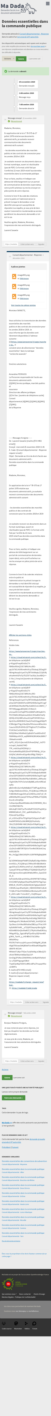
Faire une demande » (13, 1098)
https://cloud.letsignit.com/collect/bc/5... (29, 657)
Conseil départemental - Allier (13, 1172)
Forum (34, 1326)
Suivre (21, 59)
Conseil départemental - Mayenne (34, 33)
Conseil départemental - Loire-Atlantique (17, 1212)
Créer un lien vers (27, 244)
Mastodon (18, 1326)
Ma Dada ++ (7, 1122)
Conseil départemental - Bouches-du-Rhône (18, 1180)
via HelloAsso (34, 1311)
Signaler (41, 244)
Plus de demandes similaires (11, 1241)
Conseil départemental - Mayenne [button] (27, 255)
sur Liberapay (21, 1311)
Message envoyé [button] (15, 118)
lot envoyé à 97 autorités (27, 37)
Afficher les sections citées (20, 635)
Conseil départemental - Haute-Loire (15, 1204)
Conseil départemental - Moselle (14, 1220)
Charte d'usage (39, 1294)
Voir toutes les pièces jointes (23, 305)
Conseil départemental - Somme (14, 1228)
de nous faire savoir (38, 46)
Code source (7, 1326)
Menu (47, 3)
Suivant (15, 1147)
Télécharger (24, 278)
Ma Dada (19, 8)
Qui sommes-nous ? (9, 1294)
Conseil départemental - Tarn (12, 1236)
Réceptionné (16, 121)
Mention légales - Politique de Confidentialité (18, 1297)
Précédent (6, 1147)
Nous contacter (25, 1294)
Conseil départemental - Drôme (13, 1196)
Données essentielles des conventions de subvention (24, 1161)
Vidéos (27, 1326)
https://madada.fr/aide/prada (24, 988)
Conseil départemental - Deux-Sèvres (16, 1188)
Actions (7, 58)
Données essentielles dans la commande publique (23, 1169)
